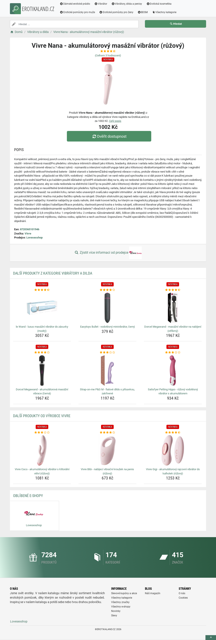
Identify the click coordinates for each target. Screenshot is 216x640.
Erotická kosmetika (158, 3)
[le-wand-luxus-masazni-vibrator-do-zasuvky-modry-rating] (42, 290)
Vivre (28, 233)
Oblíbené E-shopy (28, 495)
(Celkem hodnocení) (108, 55)
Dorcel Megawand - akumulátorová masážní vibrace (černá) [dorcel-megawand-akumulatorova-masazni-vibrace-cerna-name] (42, 391)
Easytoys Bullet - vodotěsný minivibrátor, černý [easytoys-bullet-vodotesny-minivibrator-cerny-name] (107, 326)
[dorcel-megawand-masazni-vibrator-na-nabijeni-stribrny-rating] (173, 290)
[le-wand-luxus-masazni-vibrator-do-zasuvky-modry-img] (42, 308)
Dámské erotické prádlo (75, 3)
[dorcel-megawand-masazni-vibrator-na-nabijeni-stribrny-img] (173, 308)
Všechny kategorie (164, 12)
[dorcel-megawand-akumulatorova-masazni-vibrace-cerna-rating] (42, 352)
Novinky (115, 611)
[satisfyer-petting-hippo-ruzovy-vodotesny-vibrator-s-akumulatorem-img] (173, 370)
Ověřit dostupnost (109, 136)
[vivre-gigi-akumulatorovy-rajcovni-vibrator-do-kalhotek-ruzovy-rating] (173, 432)
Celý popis (115, 121)
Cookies (183, 597)
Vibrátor (100, 3)
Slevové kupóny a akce (124, 593)
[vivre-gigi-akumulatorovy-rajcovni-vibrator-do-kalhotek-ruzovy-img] (173, 450)
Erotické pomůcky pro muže (77, 12)
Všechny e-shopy (120, 606)
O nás (182, 593)
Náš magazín (152, 593)
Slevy (114, 615)
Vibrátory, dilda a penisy (126, 3)
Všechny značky (120, 602)
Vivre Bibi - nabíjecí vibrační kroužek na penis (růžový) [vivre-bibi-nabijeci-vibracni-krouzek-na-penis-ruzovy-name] (107, 471)
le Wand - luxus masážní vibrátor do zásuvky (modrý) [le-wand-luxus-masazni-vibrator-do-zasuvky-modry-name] (42, 328)
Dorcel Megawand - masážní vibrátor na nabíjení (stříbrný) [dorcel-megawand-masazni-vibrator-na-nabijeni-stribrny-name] (172, 328)
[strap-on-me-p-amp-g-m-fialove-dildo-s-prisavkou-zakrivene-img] (107, 370)
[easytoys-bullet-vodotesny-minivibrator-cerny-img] (107, 308)
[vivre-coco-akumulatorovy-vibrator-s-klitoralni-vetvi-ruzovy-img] (42, 450)
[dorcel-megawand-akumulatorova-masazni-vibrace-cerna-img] (42, 370)
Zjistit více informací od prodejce (108, 252)
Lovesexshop (34, 237)
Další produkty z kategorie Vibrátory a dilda (52, 273)
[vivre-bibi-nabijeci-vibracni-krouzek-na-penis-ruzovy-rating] (107, 432)
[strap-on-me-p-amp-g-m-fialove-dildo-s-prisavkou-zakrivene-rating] (107, 352)
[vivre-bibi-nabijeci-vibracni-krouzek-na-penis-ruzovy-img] (107, 450)
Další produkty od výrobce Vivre (41, 416)
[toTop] (210, 637)
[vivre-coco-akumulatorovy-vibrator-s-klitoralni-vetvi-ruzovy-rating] (42, 432)
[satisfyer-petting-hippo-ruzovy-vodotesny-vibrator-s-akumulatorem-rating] (173, 352)
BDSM (143, 12)
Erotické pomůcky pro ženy (116, 12)
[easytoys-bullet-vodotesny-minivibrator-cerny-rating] (107, 290)
